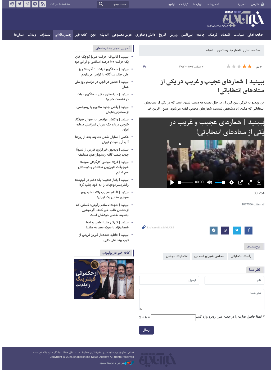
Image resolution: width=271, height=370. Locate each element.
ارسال (145, 330)
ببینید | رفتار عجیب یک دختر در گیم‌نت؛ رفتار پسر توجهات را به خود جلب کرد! (101, 182)
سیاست (238, 35)
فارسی (253, 4)
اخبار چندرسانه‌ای (227, 50)
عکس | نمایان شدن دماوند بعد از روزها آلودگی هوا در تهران (101, 139)
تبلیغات (182, 4)
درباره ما (196, 4)
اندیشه (102, 35)
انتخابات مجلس (176, 256)
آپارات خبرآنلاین (10, 4)
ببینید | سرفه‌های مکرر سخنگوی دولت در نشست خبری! (102, 97)
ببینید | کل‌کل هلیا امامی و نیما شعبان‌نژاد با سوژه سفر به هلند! (106, 225)
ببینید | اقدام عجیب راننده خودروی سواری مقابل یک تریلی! (104, 195)
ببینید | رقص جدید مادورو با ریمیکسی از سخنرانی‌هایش (101, 110)
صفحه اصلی (253, 35)
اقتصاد (224, 35)
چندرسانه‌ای (62, 35)
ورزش (173, 35)
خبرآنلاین (234, 19)
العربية (241, 4)
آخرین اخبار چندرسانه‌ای (111, 48)
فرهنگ (211, 35)
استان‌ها (18, 35)
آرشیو (170, 4)
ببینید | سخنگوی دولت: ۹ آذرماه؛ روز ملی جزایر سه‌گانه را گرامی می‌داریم (103, 72)
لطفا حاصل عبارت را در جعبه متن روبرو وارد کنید (229, 316)
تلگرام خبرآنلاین (34, 4)
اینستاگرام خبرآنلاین (26, 4)
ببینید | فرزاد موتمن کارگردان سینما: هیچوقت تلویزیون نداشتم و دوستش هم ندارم (102, 167)
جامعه (199, 35)
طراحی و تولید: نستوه (115, 363)
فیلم (208, 50)
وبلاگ (31, 35)
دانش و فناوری (144, 35)
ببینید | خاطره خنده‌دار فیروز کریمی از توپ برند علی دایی (103, 237)
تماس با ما (212, 4)
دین (92, 35)
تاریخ (161, 35)
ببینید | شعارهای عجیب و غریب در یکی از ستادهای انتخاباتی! (211, 86)
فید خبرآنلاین (41, 4)
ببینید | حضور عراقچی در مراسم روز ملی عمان (101, 84)
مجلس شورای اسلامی (208, 256)
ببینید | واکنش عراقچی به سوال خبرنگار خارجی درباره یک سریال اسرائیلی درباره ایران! (101, 124)
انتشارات (44, 35)
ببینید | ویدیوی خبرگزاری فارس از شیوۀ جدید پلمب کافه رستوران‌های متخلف (101, 152)
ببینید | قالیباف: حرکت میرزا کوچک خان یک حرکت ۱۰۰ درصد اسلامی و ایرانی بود (101, 59)
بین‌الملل (186, 35)
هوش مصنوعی (121, 35)
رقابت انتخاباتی (240, 256)
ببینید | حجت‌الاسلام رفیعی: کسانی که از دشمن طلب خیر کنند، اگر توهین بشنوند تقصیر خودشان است (101, 210)
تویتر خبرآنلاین (18, 4)
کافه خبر (80, 35)
